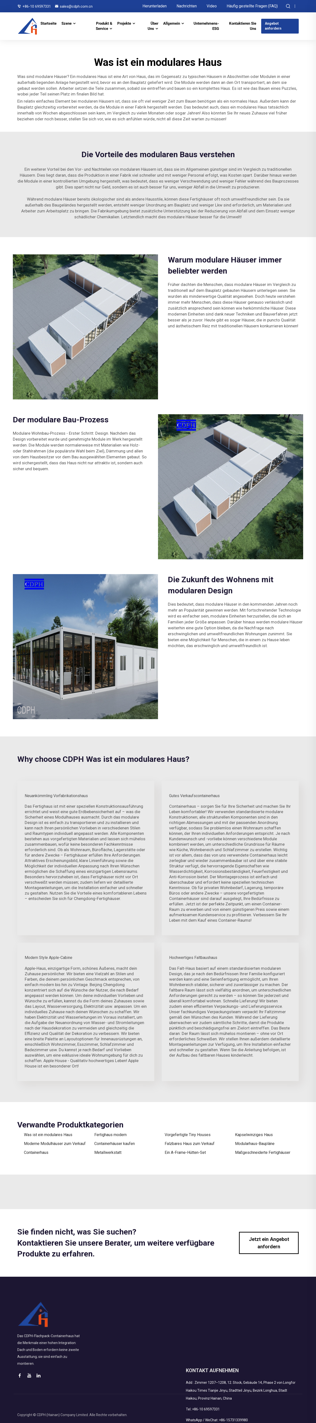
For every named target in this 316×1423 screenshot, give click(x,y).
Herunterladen (154, 6)
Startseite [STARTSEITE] (48, 23)
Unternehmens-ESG (206, 26)
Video (212, 6)
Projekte (124, 23)
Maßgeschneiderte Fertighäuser (262, 1152)
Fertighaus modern (110, 1134)
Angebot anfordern (273, 25)
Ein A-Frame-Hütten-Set (185, 1152)
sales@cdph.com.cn (76, 6)
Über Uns (153, 26)
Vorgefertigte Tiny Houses (188, 1134)
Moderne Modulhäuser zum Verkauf (55, 1143)
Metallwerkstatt (107, 1152)
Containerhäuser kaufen (114, 1143)
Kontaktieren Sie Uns (242, 26)
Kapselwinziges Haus (254, 1134)
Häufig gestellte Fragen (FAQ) (252, 6)
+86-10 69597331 (36, 6)
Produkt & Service (104, 26)
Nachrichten (187, 6)
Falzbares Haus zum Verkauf (190, 1143)
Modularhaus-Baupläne (255, 1143)
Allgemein (171, 23)
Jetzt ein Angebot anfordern (269, 1243)
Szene (66, 23)
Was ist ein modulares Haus (48, 1134)
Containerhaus (36, 1152)
